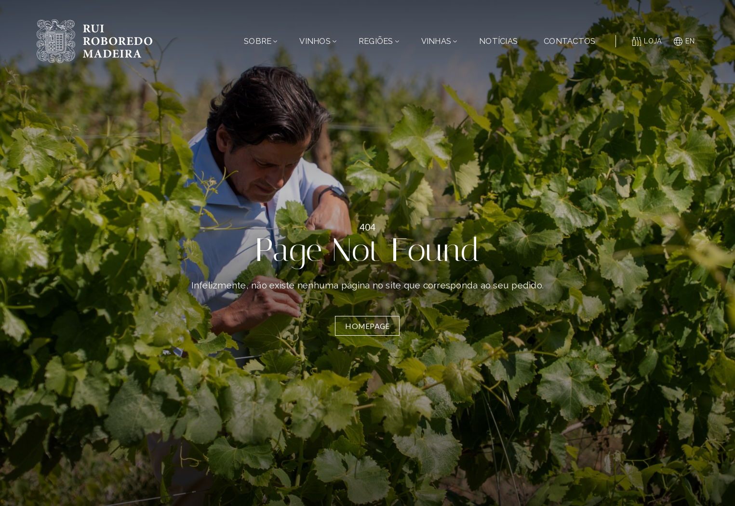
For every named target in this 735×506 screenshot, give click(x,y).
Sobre (260, 41)
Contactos (569, 41)
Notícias (498, 41)
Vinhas (439, 41)
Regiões (379, 41)
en (684, 41)
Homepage (367, 325)
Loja (647, 41)
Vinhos (317, 41)
